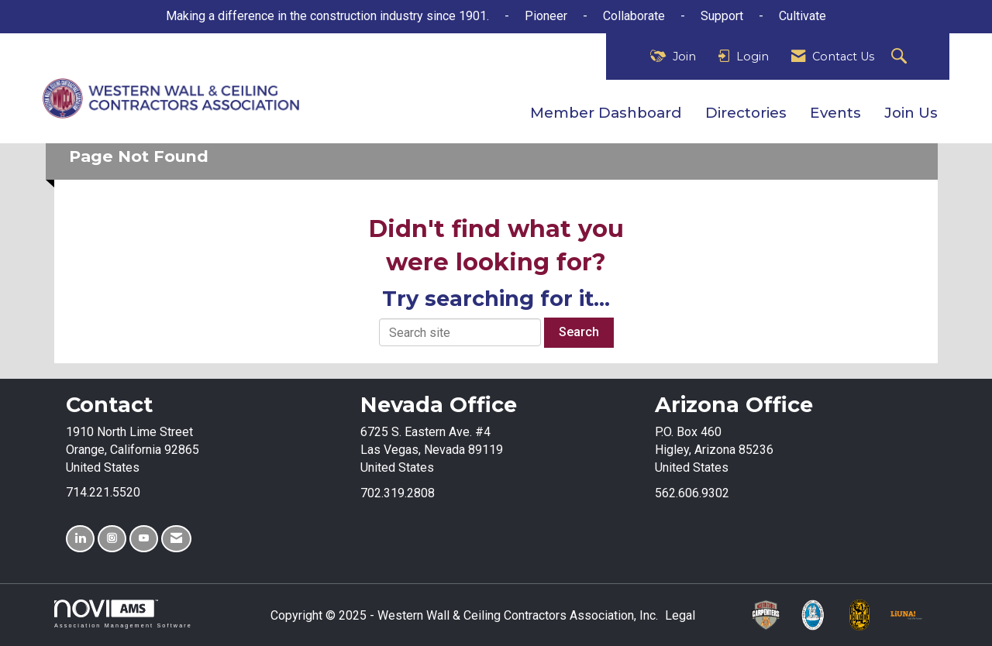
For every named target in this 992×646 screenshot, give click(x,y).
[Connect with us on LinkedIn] (80, 538)
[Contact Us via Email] (176, 538)
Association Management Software (123, 614)
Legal (680, 615)
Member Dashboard (606, 113)
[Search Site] (901, 57)
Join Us (911, 113)
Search (579, 332)
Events (835, 113)
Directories (746, 113)
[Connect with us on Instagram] (112, 538)
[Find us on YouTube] (143, 538)
